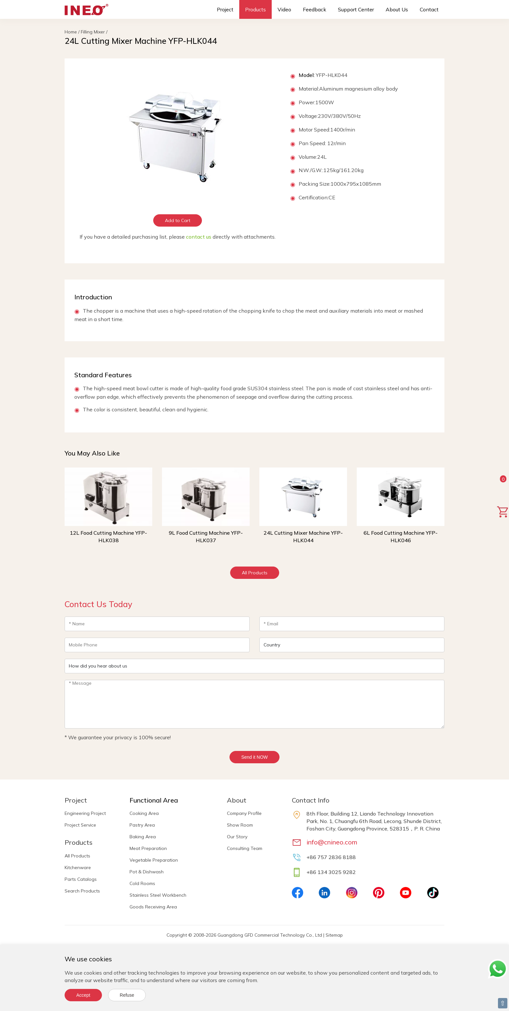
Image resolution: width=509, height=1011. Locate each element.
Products (255, 9)
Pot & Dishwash (147, 872)
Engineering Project (85, 813)
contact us (198, 236)
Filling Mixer (93, 32)
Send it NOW (254, 757)
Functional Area (154, 800)
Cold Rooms (142, 883)
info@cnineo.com (331, 842)
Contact (429, 9)
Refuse (127, 995)
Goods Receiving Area (153, 907)
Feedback (314, 9)
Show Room (240, 825)
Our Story (237, 837)
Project (225, 9)
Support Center (356, 9)
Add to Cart (177, 220)
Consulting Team (244, 848)
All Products (254, 573)
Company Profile (244, 813)
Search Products (82, 891)
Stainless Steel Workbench (158, 895)
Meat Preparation (148, 848)
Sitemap (334, 935)
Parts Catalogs (81, 879)
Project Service (80, 825)
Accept (83, 995)
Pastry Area (142, 825)
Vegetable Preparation (154, 860)
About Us (397, 9)
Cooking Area (144, 813)
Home (71, 32)
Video (284, 9)
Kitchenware (78, 867)
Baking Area (143, 837)
